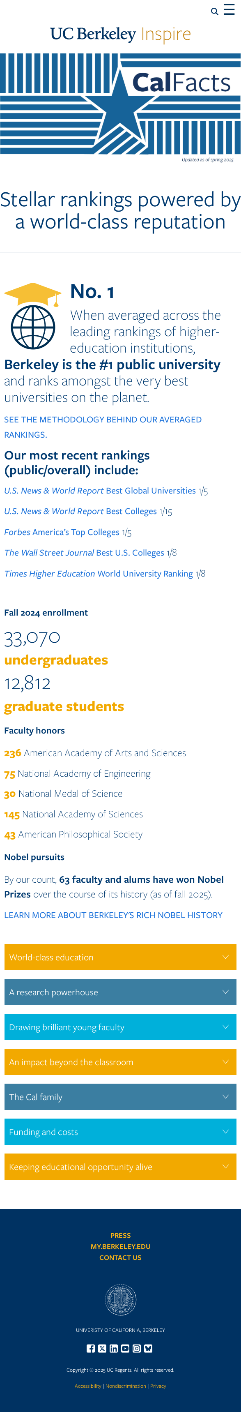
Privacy (158, 1385)
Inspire (120, 32)
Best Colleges (80, 511)
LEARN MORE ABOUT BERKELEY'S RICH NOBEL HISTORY (113, 915)
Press (120, 1235)
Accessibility (88, 1385)
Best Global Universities (100, 490)
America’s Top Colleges (61, 532)
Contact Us (120, 1257)
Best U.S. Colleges (84, 552)
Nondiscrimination (126, 1385)
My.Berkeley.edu (121, 1246)
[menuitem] (92, 1348)
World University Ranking (98, 573)
